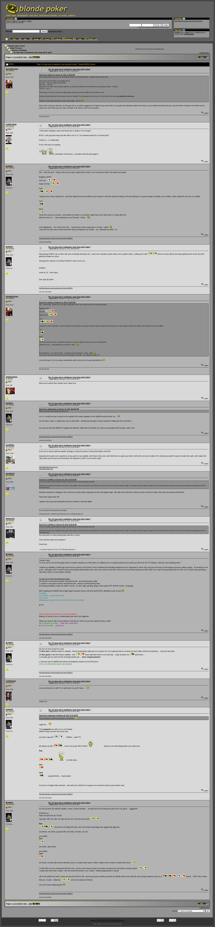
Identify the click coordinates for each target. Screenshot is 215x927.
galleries (71, 15)
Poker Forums (16, 48)
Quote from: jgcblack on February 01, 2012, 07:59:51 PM (57, 302)
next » (208, 52)
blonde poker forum (16, 46)
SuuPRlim (10, 445)
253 (30, 57)
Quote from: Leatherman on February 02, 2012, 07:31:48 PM (58, 715)
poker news (11, 15)
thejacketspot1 (189, 34)
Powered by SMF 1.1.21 (97, 920)
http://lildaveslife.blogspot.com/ (48, 467)
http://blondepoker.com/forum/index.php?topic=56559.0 (56, 238)
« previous (202, 52)
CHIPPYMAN (11, 124)
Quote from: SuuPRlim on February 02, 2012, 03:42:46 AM (58, 479)
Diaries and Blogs (19, 50)
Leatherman (11, 681)
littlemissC (10, 519)
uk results (63, 15)
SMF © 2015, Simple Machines (115, 920)
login (23, 21)
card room (33, 15)
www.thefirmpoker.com (46, 469)
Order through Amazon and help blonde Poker (188, 21)
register (29, 21)
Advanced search (55, 31)
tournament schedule (48, 15)
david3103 (10, 474)
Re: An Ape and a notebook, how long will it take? (70, 69)
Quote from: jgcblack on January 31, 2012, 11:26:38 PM (57, 75)
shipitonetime (11, 377)
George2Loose (12, 69)
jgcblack (9, 166)
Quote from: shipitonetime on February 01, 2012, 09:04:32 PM (59, 409)
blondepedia (22, 15)
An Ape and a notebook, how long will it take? (32, 52)
